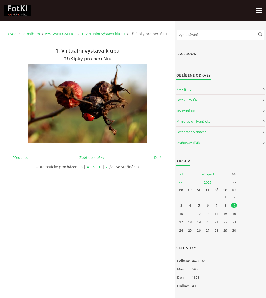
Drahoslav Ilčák (188, 142)
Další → (160, 157)
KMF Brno (184, 89)
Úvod (12, 33)
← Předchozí (19, 157)
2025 (207, 182)
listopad (207, 174)
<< (181, 174)
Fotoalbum (31, 33)
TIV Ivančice (185, 110)
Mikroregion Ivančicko (193, 121)
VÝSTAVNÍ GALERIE (60, 33)
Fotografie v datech (191, 132)
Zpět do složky (91, 157)
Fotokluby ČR (186, 100)
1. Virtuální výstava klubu (103, 33)
